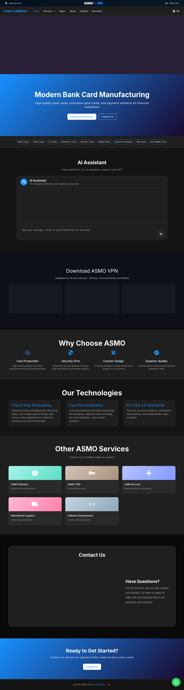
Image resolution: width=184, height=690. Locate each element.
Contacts (84, 11)
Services (49, 11)
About (73, 11)
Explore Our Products (82, 116)
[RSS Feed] (109, 685)
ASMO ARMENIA (15, 11)
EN (176, 11)
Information (97, 11)
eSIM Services (13, 3)
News (62, 11)
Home (36, 11)
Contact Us (107, 116)
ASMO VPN (172, 3)
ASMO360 (100, 684)
